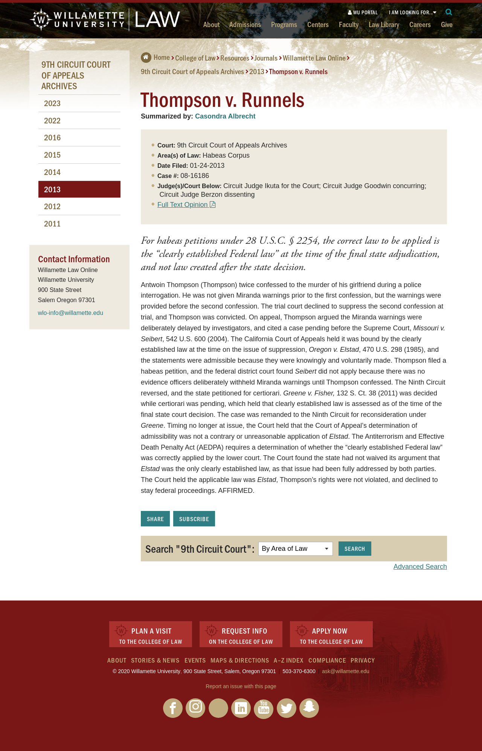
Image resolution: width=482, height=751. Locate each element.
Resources (234, 57)
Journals (266, 57)
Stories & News (155, 659)
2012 (52, 206)
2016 (52, 137)
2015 (52, 154)
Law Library (384, 24)
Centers (318, 24)
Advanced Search (420, 566)
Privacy (363, 659)
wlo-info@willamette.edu (71, 313)
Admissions (245, 24)
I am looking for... (411, 12)
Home (155, 57)
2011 (52, 223)
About (211, 24)
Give (447, 24)
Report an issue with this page (241, 686)
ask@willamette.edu (345, 671)
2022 (52, 120)
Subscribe (194, 519)
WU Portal (363, 12)
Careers (420, 24)
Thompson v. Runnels (298, 71)
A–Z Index (289, 659)
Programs (284, 24)
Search (355, 548)
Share (155, 519)
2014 (52, 171)
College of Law (195, 57)
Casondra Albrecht (225, 116)
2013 (256, 71)
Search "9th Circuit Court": (200, 548)
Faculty (348, 24)
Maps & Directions (239, 659)
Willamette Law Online (314, 57)
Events (195, 659)
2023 (52, 102)
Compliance (327, 659)
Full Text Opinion (182, 204)
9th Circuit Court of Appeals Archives (192, 71)
